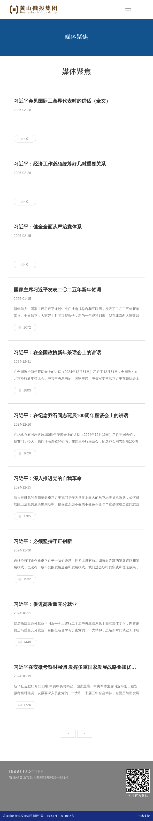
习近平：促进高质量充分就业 (45, 604)
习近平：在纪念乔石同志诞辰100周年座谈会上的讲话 (71, 415)
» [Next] (84, 733)
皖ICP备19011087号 (59, 816)
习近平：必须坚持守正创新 (43, 541)
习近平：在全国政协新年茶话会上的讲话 (57, 352)
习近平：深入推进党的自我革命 (48, 478)
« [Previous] (68, 733)
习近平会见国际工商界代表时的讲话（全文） (62, 101)
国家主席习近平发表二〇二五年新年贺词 (57, 289)
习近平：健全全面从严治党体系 (48, 226)
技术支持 (144, 816)
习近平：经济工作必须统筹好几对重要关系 (60, 163)
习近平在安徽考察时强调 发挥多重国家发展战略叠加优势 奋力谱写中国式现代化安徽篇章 (76, 667)
